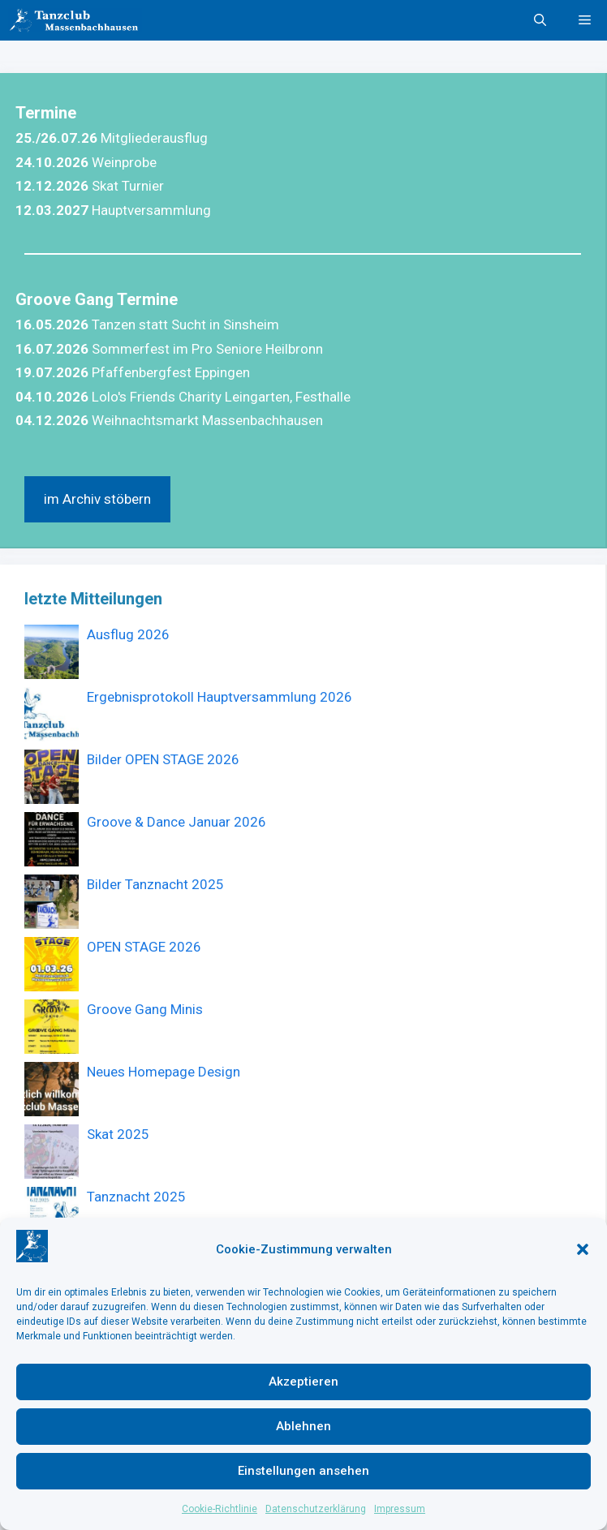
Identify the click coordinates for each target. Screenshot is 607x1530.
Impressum (399, 1509)
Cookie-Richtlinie (219, 1509)
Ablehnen (303, 1426)
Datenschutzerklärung (315, 1509)
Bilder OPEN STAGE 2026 (163, 759)
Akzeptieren (303, 1381)
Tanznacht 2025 (136, 1196)
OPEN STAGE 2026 (144, 947)
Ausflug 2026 (128, 634)
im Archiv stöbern (97, 499)
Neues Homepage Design (163, 1072)
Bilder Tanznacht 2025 (155, 884)
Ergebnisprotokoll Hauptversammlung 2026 (219, 697)
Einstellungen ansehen (303, 1470)
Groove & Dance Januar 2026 (176, 822)
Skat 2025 (118, 1134)
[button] (583, 1249)
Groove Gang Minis (145, 1009)
